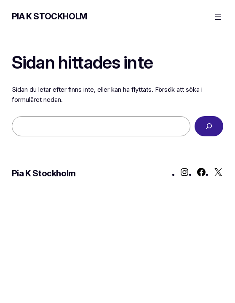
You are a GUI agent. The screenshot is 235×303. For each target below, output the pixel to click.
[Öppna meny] (218, 17)
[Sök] (209, 126)
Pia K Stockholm (49, 16)
